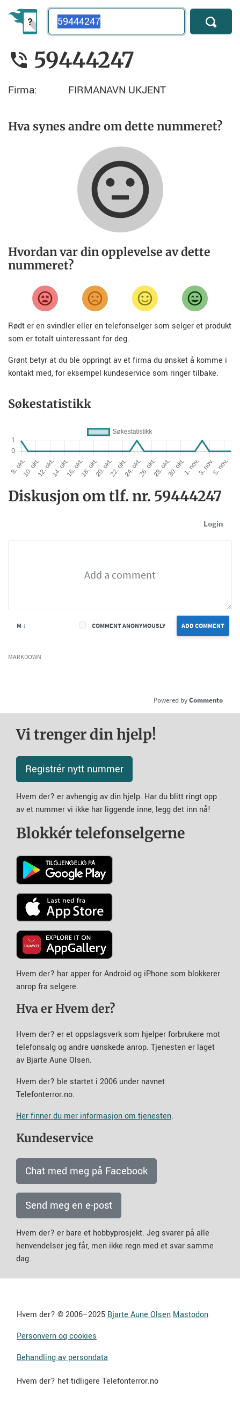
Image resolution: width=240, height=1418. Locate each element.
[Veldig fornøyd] (195, 298)
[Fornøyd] (145, 298)
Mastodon (190, 1314)
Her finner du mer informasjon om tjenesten (93, 1116)
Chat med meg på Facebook (86, 1171)
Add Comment (202, 626)
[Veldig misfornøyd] (45, 298)
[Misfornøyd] (95, 298)
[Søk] (211, 21)
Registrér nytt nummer (74, 769)
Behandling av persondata (62, 1357)
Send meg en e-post (68, 1205)
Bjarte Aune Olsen (139, 1314)
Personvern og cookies (57, 1336)
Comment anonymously (128, 626)
